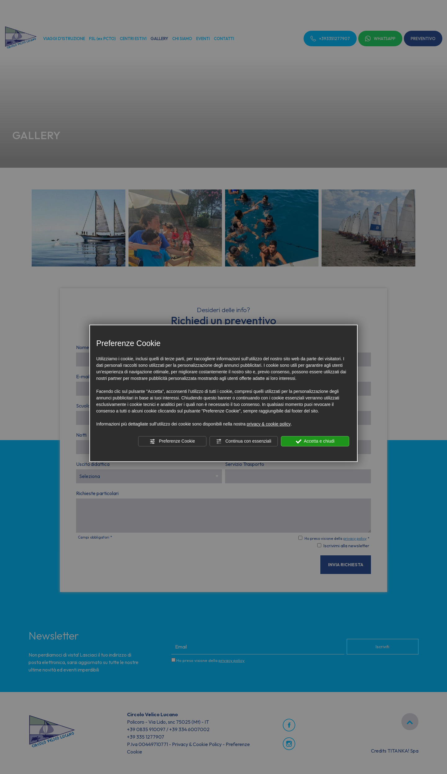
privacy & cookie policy (269, 423)
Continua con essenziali (243, 441)
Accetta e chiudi (315, 441)
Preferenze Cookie (172, 441)
